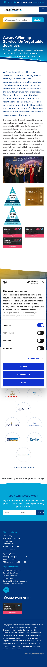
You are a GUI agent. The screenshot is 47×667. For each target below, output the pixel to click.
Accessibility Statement (12, 570)
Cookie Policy (8, 578)
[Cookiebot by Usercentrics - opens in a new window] (28, 282)
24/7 (8, 2)
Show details (33, 358)
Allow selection (23, 374)
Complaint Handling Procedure (15, 581)
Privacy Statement (10, 576)
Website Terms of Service (13, 584)
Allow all (23, 366)
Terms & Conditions (10, 573)
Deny (23, 383)
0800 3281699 (38, 2)
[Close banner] (43, 282)
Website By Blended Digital (33, 654)
